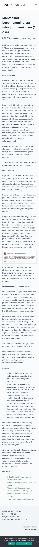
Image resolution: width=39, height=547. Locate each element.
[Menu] (36, 5)
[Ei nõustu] (36, 541)
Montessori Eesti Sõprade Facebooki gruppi (18, 228)
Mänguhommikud (14, 39)
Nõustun (11, 544)
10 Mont (10, 499)
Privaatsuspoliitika (30, 527)
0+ (3, 39)
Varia (33, 39)
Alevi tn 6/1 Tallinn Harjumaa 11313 (15, 519)
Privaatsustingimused (24, 544)
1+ (5, 39)
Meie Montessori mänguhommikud (19, 311)
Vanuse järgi (25, 39)
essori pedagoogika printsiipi (22, 499)
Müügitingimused (31, 530)
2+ (7, 39)
